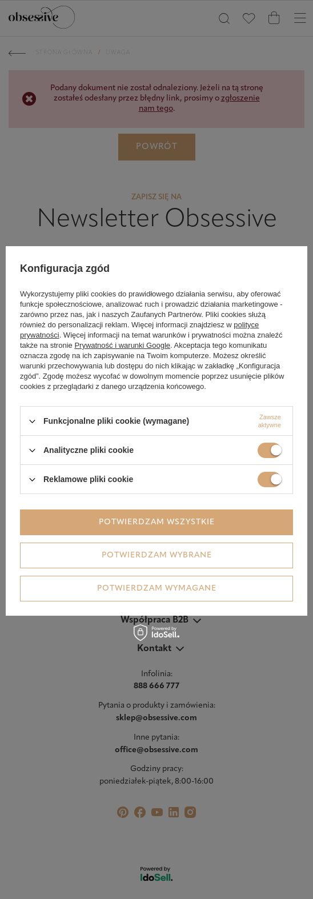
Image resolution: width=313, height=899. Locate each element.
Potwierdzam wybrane (157, 555)
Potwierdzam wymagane (156, 588)
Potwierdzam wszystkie (157, 522)
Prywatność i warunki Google (122, 345)
